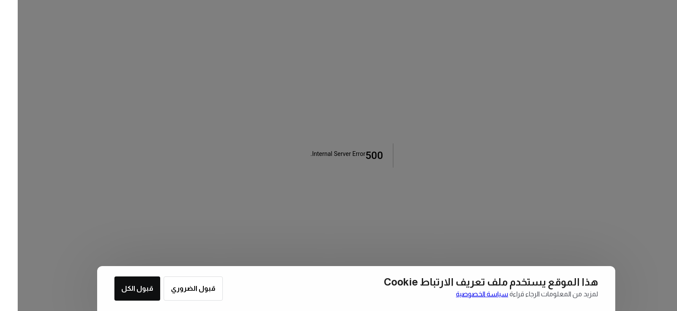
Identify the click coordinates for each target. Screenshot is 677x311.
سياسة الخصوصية (464, 294)
